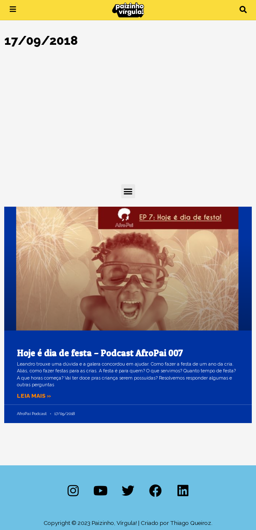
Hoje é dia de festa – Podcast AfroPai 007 (100, 353)
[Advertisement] (128, 121)
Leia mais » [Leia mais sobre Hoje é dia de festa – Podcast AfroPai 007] (34, 395)
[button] (243, 9)
